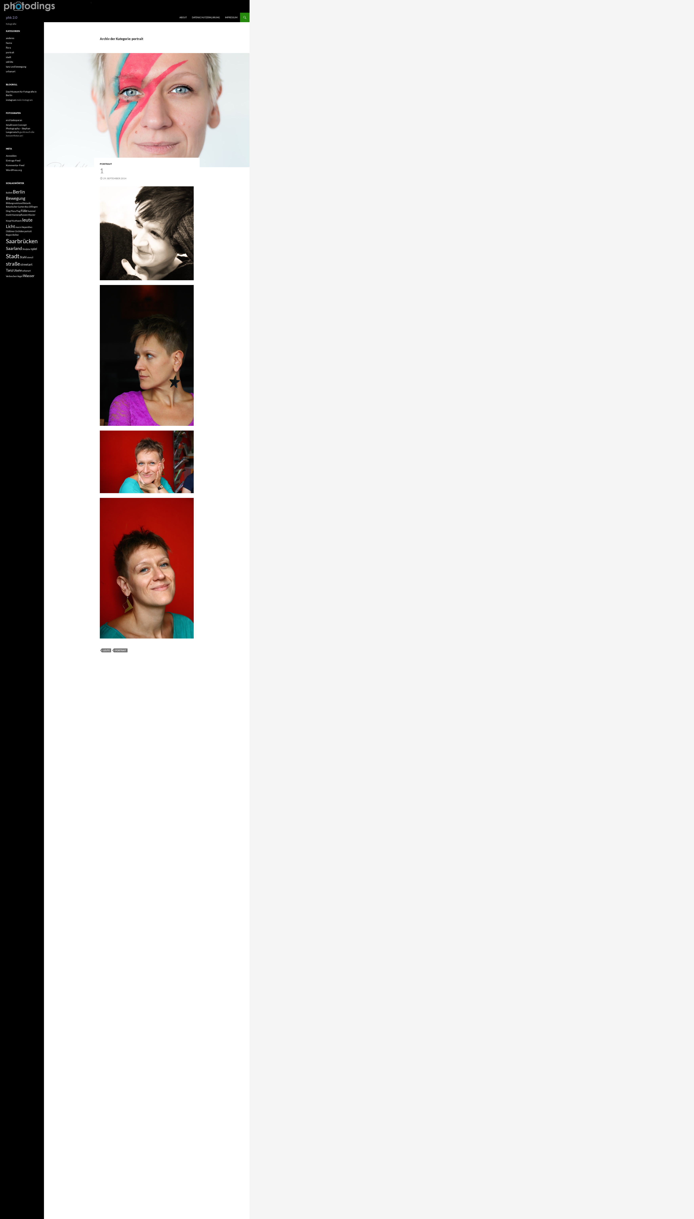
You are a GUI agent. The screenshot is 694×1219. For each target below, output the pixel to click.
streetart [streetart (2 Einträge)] (26, 264)
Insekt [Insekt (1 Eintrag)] (9, 214)
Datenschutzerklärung (206, 17)
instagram (11, 99)
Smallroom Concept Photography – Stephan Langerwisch (18, 128)
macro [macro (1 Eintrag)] (18, 227)
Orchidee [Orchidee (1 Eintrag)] (19, 231)
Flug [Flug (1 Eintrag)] (18, 211)
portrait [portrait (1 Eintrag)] (28, 231)
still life (9, 61)
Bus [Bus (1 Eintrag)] (27, 206)
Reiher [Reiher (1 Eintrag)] (15, 235)
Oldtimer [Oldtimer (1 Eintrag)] (10, 231)
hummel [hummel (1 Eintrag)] (31, 211)
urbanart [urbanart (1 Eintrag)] (26, 270)
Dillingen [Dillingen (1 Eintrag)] (33, 206)
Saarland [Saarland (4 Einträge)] (14, 248)
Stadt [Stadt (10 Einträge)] (12, 256)
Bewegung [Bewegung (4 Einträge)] (15, 198)
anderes (10, 38)
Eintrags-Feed (13, 160)
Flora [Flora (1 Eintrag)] (13, 211)
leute (106, 650)
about (183, 17)
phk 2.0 (11, 17)
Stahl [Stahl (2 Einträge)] (23, 257)
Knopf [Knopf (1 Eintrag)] (9, 220)
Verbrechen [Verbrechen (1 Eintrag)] (11, 276)
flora (8, 47)
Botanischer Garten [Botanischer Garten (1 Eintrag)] (15, 206)
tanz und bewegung (16, 66)
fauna (9, 42)
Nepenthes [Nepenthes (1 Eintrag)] (27, 227)
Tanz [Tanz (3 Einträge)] (9, 270)
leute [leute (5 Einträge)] (27, 220)
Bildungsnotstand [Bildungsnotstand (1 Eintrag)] (14, 203)
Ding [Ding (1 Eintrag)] (8, 211)
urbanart (10, 71)
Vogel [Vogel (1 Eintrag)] (20, 276)
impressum (231, 17)
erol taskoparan (14, 120)
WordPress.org (14, 170)
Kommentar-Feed (15, 165)
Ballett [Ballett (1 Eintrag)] (9, 192)
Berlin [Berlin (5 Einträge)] (19, 191)
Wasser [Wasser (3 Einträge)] (28, 276)
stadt (8, 57)
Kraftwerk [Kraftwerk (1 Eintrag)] (17, 220)
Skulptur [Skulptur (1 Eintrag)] (26, 249)
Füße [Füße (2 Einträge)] (24, 211)
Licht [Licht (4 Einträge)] (10, 226)
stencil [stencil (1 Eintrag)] (30, 257)
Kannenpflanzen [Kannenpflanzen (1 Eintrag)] (20, 214)
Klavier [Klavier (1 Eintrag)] (31, 214)
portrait (106, 163)
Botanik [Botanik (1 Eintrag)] (27, 203)
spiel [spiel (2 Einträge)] (34, 249)
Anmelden (11, 155)
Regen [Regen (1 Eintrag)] (9, 235)
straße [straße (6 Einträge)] (13, 264)
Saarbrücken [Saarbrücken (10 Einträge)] (22, 240)
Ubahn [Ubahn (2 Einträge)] (17, 270)
